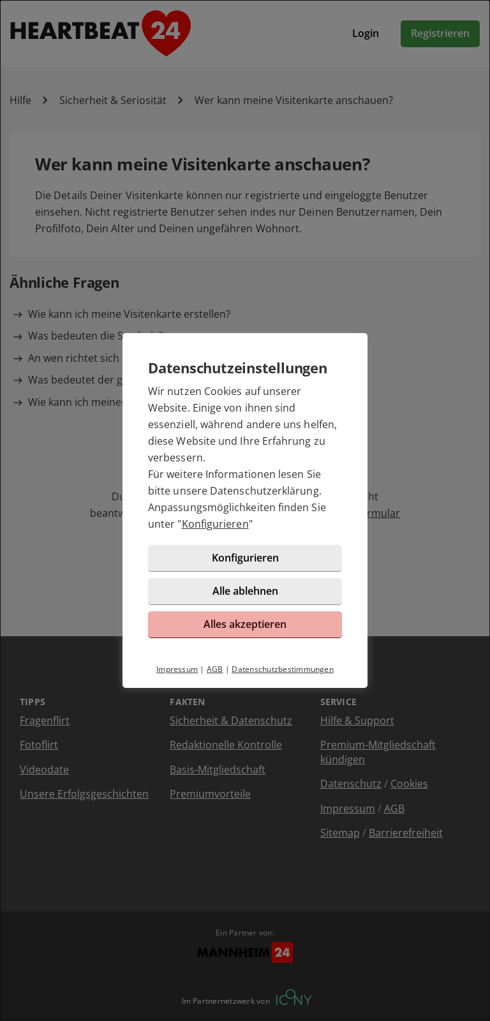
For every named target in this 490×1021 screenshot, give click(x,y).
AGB (215, 669)
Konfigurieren (215, 524)
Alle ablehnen (245, 591)
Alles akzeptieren (245, 624)
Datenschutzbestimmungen (283, 669)
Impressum (177, 669)
